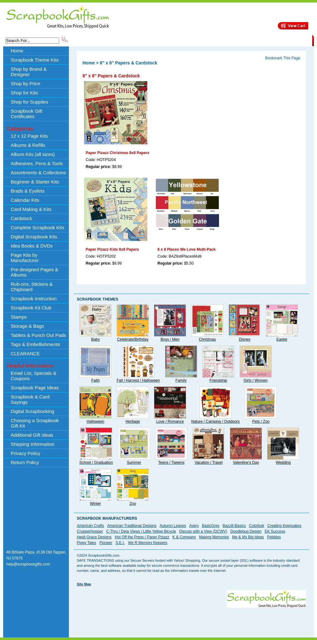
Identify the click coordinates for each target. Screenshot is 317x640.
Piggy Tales (86, 543)
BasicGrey (210, 525)
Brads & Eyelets (28, 191)
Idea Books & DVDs (32, 245)
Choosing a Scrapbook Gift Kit (35, 423)
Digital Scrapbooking (32, 411)
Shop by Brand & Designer (143, 40)
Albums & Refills (28, 145)
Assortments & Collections (38, 172)
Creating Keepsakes (284, 525)
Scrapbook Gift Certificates (26, 113)
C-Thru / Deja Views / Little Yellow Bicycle (141, 531)
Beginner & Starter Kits (35, 181)
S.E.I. (120, 543)
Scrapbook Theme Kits (92, 40)
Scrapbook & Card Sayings (30, 399)
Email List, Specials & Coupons (33, 375)
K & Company (184, 537)
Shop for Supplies (29, 102)
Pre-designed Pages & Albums (34, 272)
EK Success (275, 531)
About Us (212, 40)
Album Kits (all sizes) (33, 154)
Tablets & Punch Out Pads (38, 335)
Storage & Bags (27, 326)
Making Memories (214, 537)
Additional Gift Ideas (32, 435)
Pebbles (274, 537)
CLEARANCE (283, 40)
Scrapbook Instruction (34, 298)
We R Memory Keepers (147, 543)
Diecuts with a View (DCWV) (203, 531)
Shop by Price (185, 40)
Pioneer (105, 543)
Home (17, 50)
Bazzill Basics (234, 525)
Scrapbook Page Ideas (35, 387)
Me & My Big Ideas (248, 537)
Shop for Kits (24, 92)
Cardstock (21, 218)
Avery (194, 525)
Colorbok (256, 525)
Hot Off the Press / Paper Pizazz (142, 537)
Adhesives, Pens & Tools (37, 163)
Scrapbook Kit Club (31, 307)
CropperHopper (90, 531)
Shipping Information (246, 40)
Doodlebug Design (246, 531)
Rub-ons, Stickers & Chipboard (32, 286)
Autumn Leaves (173, 525)
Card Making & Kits (31, 209)
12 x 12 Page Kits (29, 136)
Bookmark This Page (282, 58)
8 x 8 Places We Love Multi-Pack (186, 249)
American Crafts (90, 525)
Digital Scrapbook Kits (34, 236)
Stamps (19, 317)
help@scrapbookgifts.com (28, 564)
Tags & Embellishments (35, 344)
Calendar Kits (25, 200)
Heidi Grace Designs (94, 537)
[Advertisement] (98, 610)
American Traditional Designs (131, 525)
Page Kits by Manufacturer (25, 257)
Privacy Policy (25, 453)
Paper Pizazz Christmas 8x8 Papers (117, 153)
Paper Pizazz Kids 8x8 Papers (112, 249)
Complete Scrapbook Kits (37, 227)
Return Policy (25, 462)
